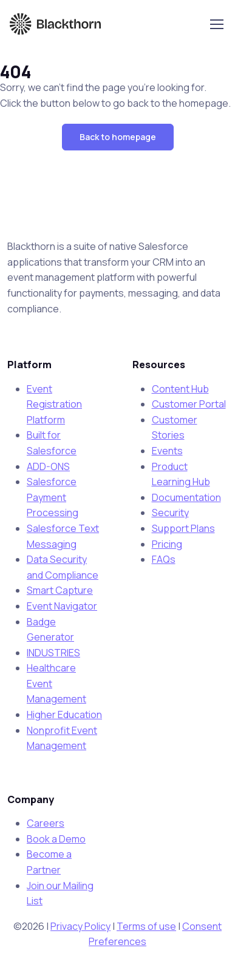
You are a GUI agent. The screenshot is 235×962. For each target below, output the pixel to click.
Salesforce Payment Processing (52, 497)
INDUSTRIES (53, 652)
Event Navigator (62, 606)
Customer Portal (189, 404)
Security (170, 512)
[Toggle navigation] (216, 24)
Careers (45, 823)
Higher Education (64, 714)
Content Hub (180, 388)
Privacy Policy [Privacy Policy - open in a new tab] (80, 926)
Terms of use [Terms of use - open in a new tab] (146, 926)
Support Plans (183, 528)
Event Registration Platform (54, 404)
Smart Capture (60, 590)
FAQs (163, 559)
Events (167, 450)
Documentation (186, 497)
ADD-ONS (48, 466)
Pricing (167, 544)
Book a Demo (56, 839)
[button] (118, 137)
